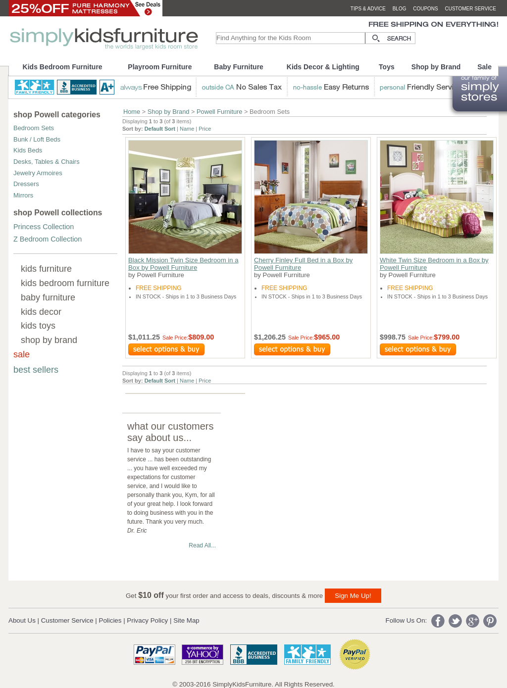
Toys (387, 67)
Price (205, 129)
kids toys (38, 326)
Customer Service (67, 620)
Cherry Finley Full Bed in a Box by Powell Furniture (303, 263)
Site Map (186, 620)
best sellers (35, 370)
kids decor (41, 312)
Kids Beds (27, 150)
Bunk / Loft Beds (36, 139)
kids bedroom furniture (65, 283)
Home (131, 111)
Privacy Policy (147, 620)
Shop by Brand (436, 67)
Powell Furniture (219, 111)
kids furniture (46, 269)
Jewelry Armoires (37, 173)
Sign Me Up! (353, 595)
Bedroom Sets (33, 128)
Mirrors (23, 195)
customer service (470, 8)
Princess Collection (43, 227)
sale (21, 354)
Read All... (202, 545)
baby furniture (48, 297)
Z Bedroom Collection (47, 239)
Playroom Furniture (160, 67)
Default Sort (160, 129)
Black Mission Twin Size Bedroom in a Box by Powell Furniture (183, 263)
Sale (484, 67)
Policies (110, 620)
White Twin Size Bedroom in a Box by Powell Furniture (434, 263)
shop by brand (49, 340)
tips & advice (368, 8)
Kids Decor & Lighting (323, 67)
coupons (425, 8)
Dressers (26, 184)
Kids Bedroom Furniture (62, 67)
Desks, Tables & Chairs (46, 161)
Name (187, 129)
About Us (22, 620)
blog (399, 8)
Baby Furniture (238, 67)
